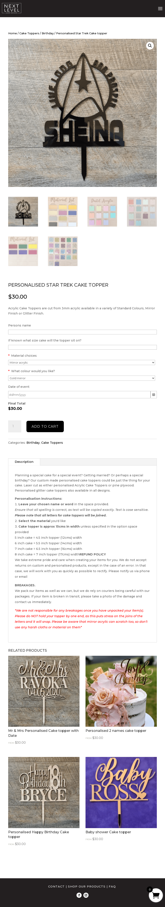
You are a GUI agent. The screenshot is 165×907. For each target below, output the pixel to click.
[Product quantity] (14, 426)
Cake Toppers (29, 33)
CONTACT (56, 886)
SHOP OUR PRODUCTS (86, 886)
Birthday (48, 33)
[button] (150, 46)
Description (24, 462)
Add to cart (45, 426)
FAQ (112, 886)
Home (12, 33)
